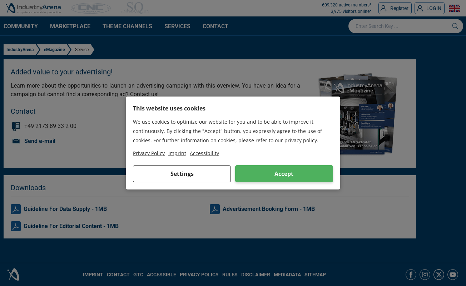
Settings (182, 174)
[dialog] (233, 143)
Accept (283, 174)
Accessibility (204, 153)
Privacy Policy (149, 153)
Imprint (177, 153)
